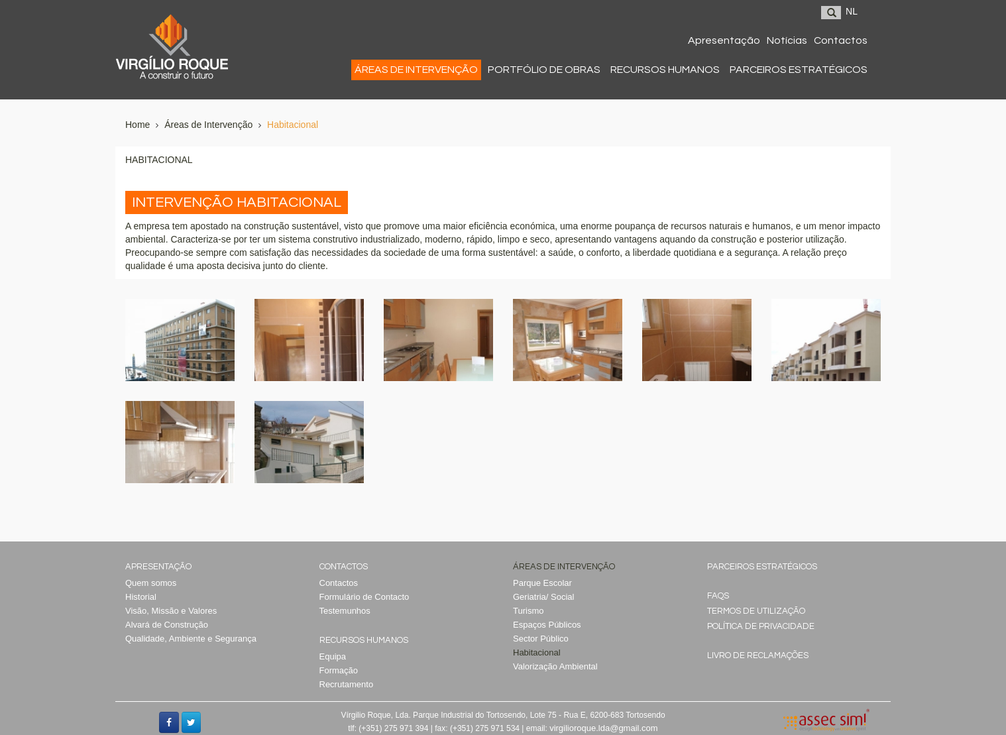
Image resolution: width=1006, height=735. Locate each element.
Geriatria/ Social (543, 597)
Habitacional (292, 124)
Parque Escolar (542, 583)
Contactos (343, 566)
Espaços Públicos (547, 625)
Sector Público (541, 639)
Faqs (718, 595)
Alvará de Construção (166, 625)
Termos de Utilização (756, 611)
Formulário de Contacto (364, 597)
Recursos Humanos (363, 640)
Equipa (332, 656)
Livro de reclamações (758, 655)
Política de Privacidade (760, 626)
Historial (140, 597)
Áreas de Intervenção (208, 124)
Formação (339, 670)
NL (852, 11)
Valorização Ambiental (555, 666)
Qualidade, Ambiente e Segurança (190, 639)
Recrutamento (346, 684)
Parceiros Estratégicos (762, 566)
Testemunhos (344, 611)
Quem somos (150, 583)
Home (137, 124)
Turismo (528, 611)
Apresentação (158, 566)
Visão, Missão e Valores (171, 611)
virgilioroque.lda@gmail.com (603, 728)
